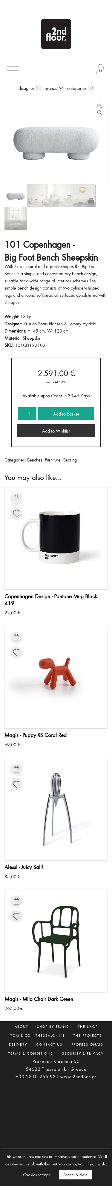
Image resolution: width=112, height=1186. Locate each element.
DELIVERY (18, 1044)
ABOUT (21, 1026)
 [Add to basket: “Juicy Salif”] (16, 769)
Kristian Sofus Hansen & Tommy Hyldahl (59, 324)
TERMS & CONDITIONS (30, 1053)
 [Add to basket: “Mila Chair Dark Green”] (16, 901)
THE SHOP (88, 1026)
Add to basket (66, 414)
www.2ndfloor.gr (78, 1076)
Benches (34, 460)
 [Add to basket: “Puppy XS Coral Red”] (16, 637)
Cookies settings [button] (36, 1174)
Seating (70, 460)
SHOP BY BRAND (53, 1026)
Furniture (53, 460)
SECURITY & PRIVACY (83, 1053)
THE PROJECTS (87, 1035)
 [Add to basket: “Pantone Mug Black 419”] (16, 498)
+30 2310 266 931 (37, 1076)
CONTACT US (49, 1044)
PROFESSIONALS (87, 1044)
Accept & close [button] (75, 1174)
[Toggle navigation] (13, 70)
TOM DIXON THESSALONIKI (37, 1035)
